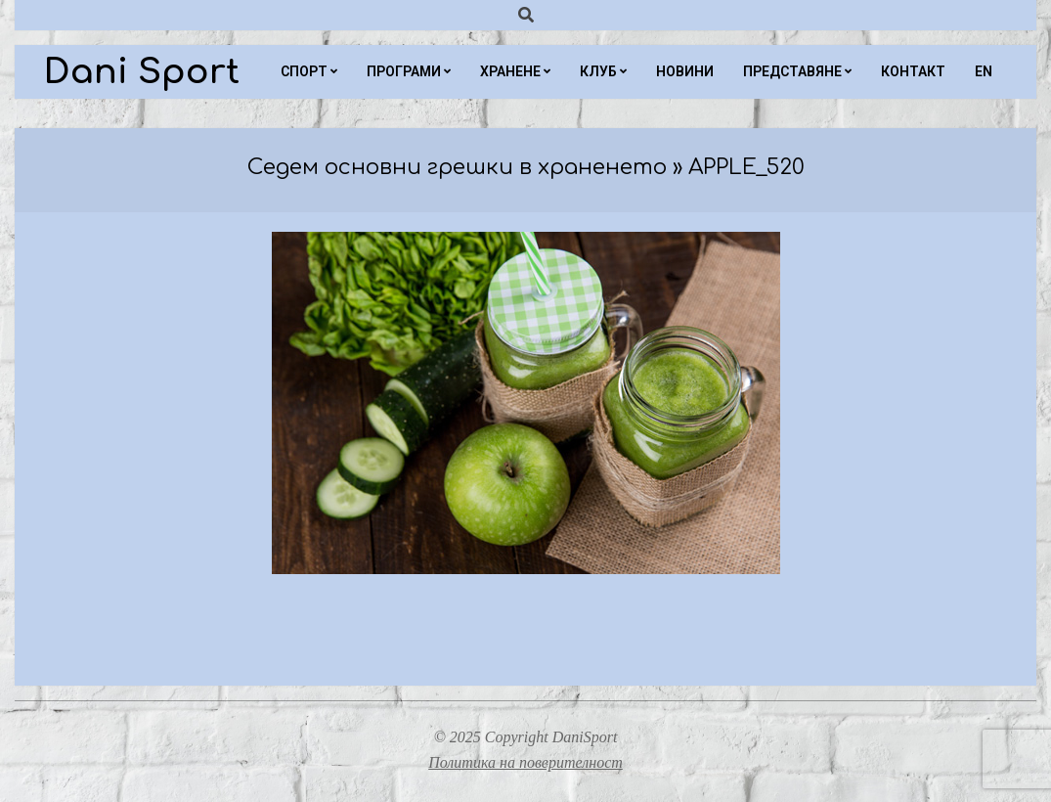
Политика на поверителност (525, 762)
